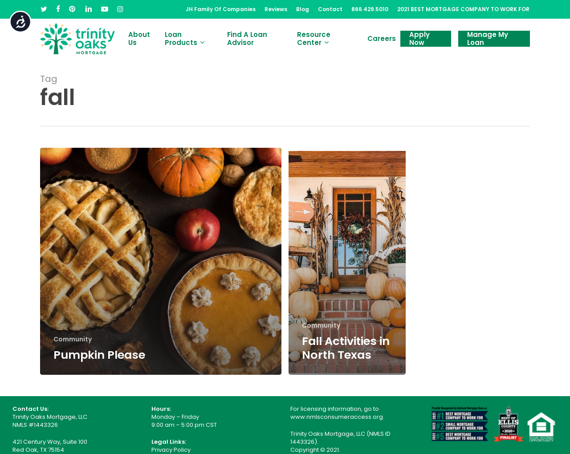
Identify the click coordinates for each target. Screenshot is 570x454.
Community (72, 339)
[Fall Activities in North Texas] (347, 261)
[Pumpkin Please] (160, 261)
